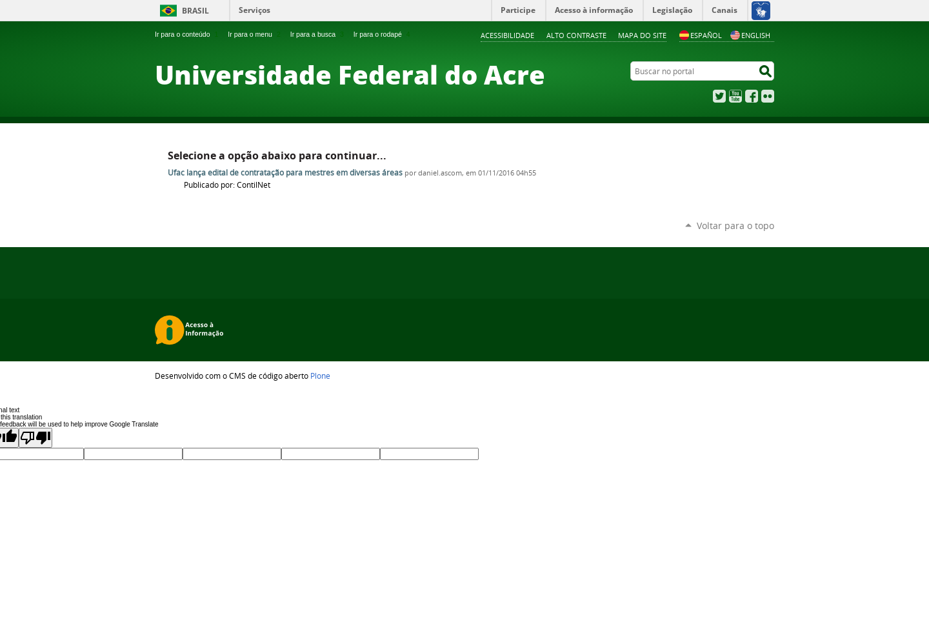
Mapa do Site (642, 35)
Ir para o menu (255, 34)
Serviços (254, 10)
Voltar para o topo (735, 225)
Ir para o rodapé (383, 34)
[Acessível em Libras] (760, 10)
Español (700, 35)
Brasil (195, 10)
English (750, 35)
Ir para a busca (318, 34)
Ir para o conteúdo (188, 34)
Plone (320, 375)
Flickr (767, 96)
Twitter (719, 96)
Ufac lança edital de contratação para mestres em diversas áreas (285, 172)
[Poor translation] (35, 438)
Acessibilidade (507, 35)
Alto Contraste (576, 35)
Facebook (751, 96)
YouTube (735, 96)
